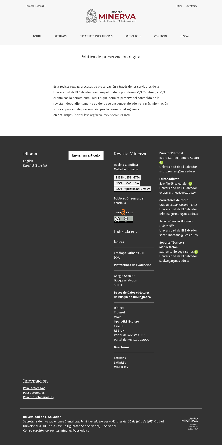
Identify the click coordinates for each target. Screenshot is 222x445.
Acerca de (132, 36)
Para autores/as (33, 392)
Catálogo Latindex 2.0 (129, 253)
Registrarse (192, 6)
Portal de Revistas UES (129, 335)
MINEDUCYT (122, 367)
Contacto (160, 36)
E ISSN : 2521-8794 (127, 177)
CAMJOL (119, 326)
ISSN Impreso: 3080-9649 (132, 189)
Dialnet (119, 308)
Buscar (184, 36)
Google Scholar (124, 276)
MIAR (117, 317)
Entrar (179, 6)
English (28, 161)
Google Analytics (125, 280)
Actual (37, 36)
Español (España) (37, 5)
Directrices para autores (96, 36)
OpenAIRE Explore (126, 321)
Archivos (61, 36)
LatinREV (120, 362)
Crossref (119, 312)
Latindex (120, 358)
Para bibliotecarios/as (38, 397)
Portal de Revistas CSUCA (131, 339)
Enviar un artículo (86, 155)
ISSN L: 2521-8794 (127, 183)
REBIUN (119, 330)
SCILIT (118, 285)
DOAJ (117, 257)
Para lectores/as (34, 388)
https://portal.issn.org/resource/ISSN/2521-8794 (97, 115)
